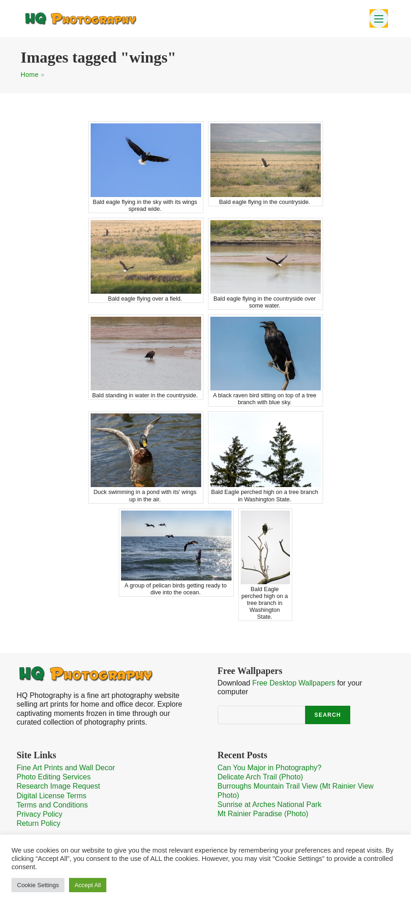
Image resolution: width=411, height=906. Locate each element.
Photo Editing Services (54, 777)
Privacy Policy (40, 814)
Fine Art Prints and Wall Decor (66, 768)
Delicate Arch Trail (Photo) (260, 777)
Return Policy (38, 823)
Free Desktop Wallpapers (293, 683)
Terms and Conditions (52, 805)
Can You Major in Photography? (270, 768)
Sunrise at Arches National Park (270, 804)
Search (327, 715)
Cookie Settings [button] (38, 885)
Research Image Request (58, 786)
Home (30, 74)
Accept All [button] (88, 885)
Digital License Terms (52, 796)
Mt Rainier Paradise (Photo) (263, 814)
